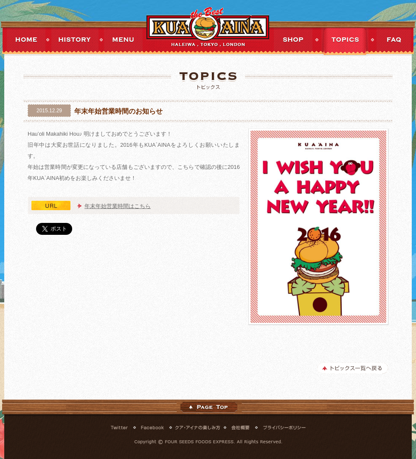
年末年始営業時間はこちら (117, 206)
